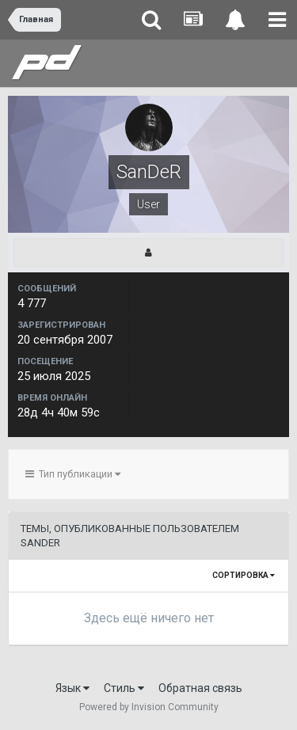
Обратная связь (200, 688)
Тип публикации (72, 474)
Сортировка (243, 575)
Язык (72, 688)
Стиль (124, 688)
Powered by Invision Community (149, 707)
